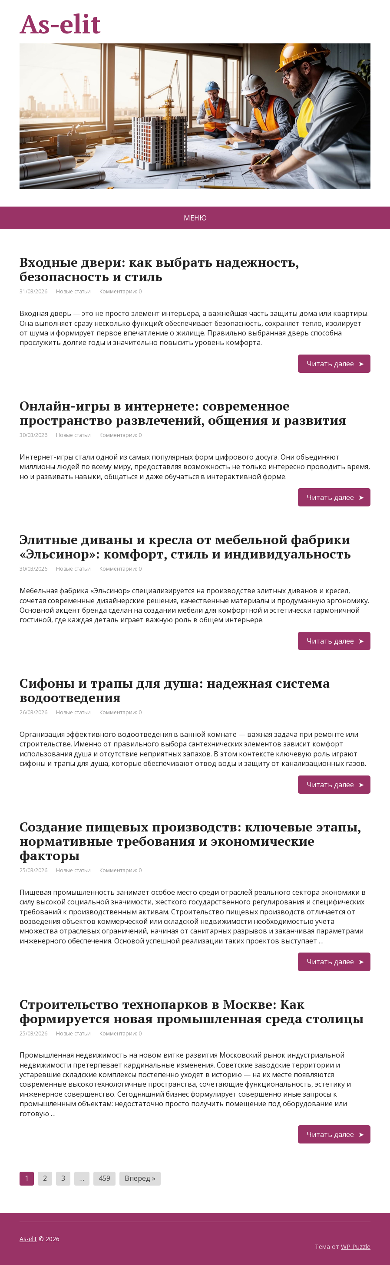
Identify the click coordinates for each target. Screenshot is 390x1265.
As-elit (28, 1239)
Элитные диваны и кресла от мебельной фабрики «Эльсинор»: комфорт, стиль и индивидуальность (185, 546)
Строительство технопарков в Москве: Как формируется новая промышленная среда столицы (192, 1011)
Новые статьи (73, 291)
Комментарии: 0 (120, 291)
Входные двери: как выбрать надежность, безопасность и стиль (159, 269)
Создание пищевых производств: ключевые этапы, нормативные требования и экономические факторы (190, 841)
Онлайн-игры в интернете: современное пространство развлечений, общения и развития (183, 413)
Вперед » (140, 1178)
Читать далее (330, 363)
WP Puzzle (355, 1246)
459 (104, 1178)
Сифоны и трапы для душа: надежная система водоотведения (175, 690)
